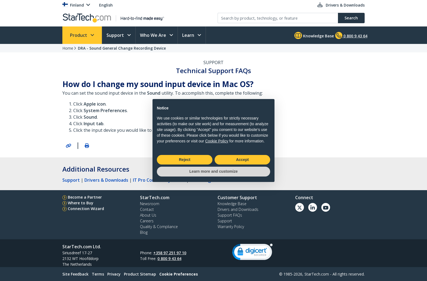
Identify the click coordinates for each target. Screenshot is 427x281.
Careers (147, 220)
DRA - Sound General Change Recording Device (122, 48)
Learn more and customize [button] (213, 171)
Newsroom (149, 203)
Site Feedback (75, 274)
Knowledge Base (314, 35)
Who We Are (153, 35)
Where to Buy (80, 202)
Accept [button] (242, 159)
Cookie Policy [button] (216, 141)
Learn (188, 35)
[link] (252, 253)
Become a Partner (85, 197)
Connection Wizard (86, 208)
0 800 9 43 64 (169, 258)
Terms (98, 274)
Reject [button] (184, 159)
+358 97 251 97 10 (169, 252)
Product (79, 35)
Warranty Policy (231, 226)
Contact (147, 209)
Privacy (114, 274)
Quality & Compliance (159, 226)
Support (115, 35)
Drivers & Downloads (106, 180)
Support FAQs (230, 215)
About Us (148, 215)
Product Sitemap (140, 274)
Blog (144, 232)
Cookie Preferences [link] (178, 274)
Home (67, 48)
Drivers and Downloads (238, 209)
